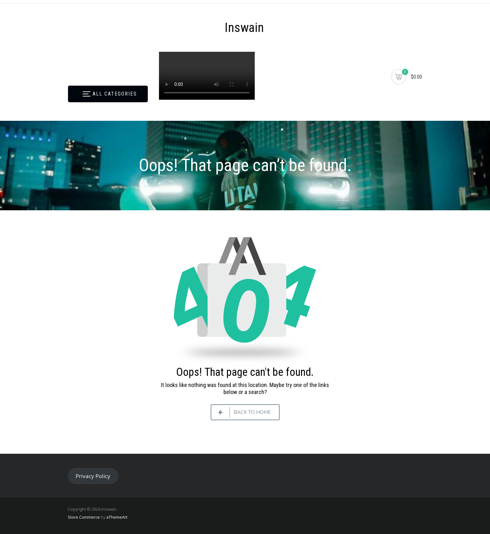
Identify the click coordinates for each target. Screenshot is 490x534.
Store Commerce (84, 517)
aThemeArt (116, 517)
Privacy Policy (93, 476)
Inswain (244, 27)
